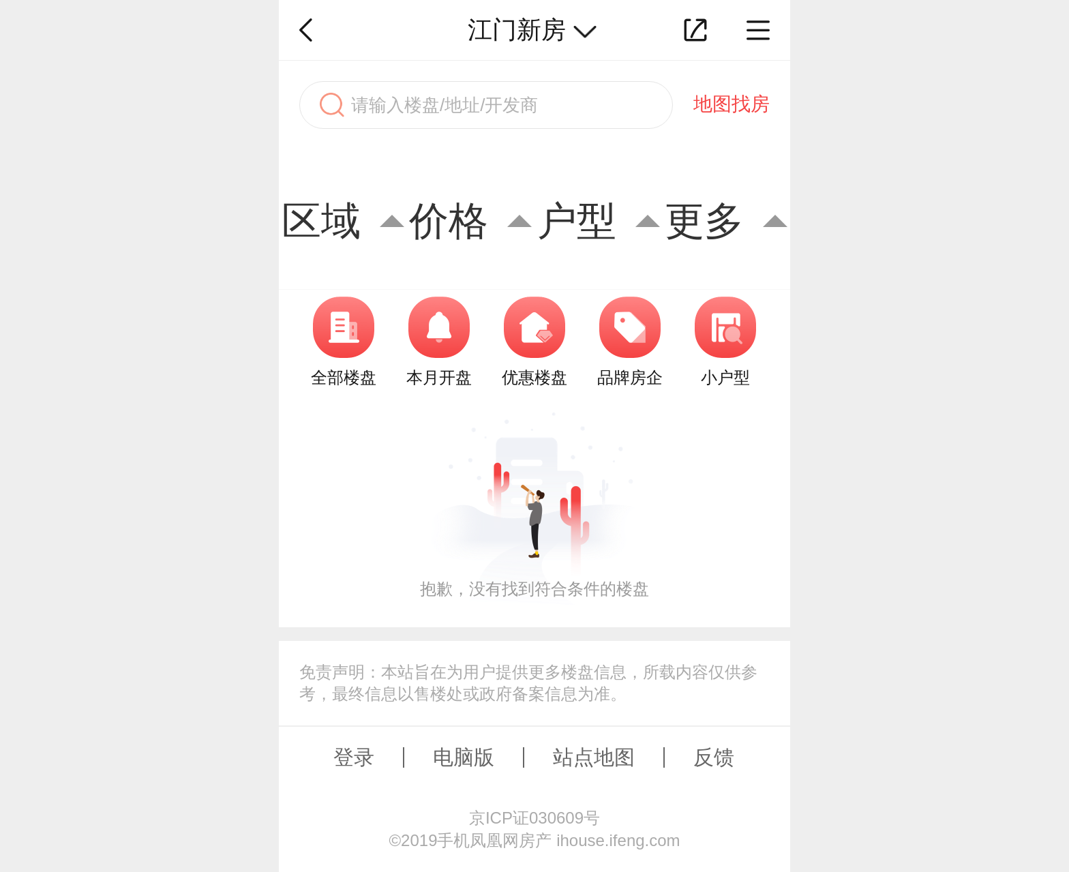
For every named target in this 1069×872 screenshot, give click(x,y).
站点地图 (594, 757)
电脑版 (463, 757)
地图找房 (731, 104)
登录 (353, 757)
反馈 (713, 757)
